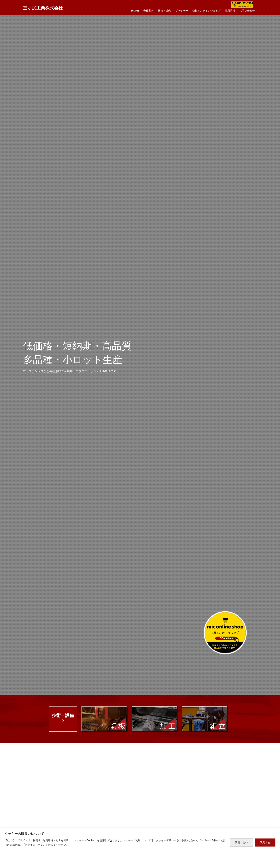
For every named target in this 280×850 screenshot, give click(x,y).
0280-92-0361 (244, 3)
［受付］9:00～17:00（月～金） (242, 6)
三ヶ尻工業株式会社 (43, 8)
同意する (265, 842)
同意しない (241, 842)
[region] (140, 839)
